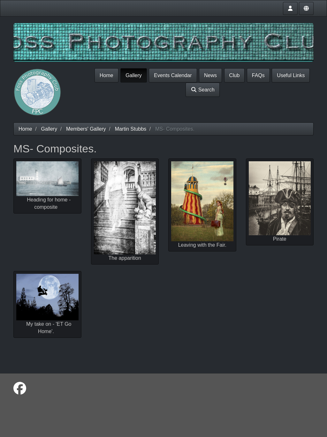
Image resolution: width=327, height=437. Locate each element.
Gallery (133, 75)
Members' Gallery (86, 129)
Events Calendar (173, 75)
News (210, 75)
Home (106, 75)
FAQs (258, 75)
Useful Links (291, 75)
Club (234, 75)
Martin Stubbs (131, 129)
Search (203, 89)
